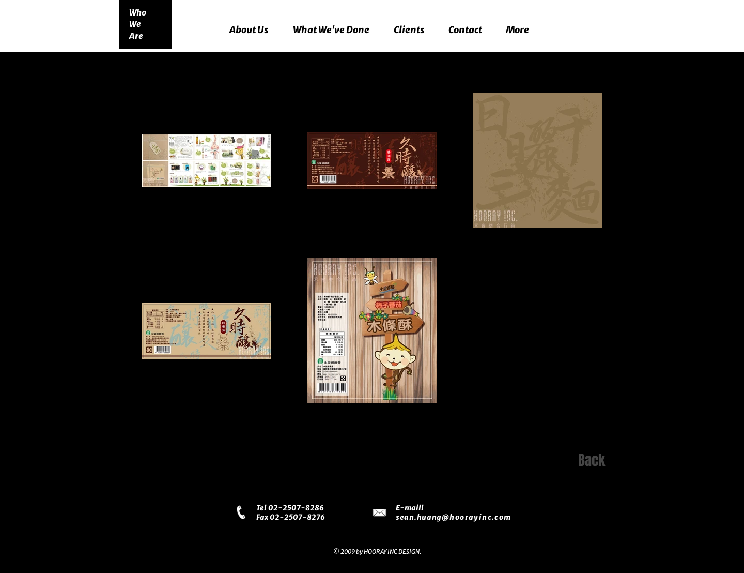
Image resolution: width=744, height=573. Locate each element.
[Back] (591, 460)
